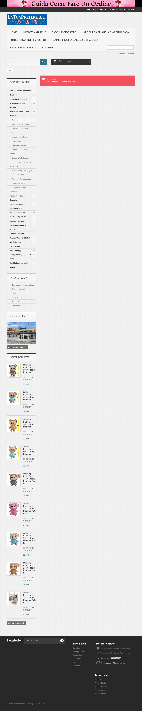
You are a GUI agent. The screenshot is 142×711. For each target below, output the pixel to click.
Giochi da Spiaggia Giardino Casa (106, 32)
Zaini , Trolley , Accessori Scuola (75, 39)
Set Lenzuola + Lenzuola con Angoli (20, 164)
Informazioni (19, 277)
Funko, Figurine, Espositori (28, 39)
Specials (76, 648)
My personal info (102, 690)
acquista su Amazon (18, 99)
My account (101, 675)
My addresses (101, 687)
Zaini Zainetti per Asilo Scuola (19, 265)
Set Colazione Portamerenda (15, 244)
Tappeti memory (17, 175)
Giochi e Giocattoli (65, 32)
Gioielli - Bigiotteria (18, 217)
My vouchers (100, 694)
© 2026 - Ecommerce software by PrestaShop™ (26, 704)
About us (15, 301)
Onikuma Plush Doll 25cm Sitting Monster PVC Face (29, 478)
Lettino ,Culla (16, 141)
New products (19, 357)
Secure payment (18, 289)
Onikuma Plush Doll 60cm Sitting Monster (29, 368)
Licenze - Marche (34, 32)
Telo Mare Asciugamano (21, 179)
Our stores (15, 305)
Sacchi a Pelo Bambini (20, 158)
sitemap (130, 53)
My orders (99, 679)
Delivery (14, 293)
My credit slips (101, 683)
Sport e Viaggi (15, 250)
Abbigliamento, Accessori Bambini (20, 93)
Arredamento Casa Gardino (17, 105)
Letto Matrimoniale (18, 145)
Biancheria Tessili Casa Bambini (31, 47)
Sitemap (76, 666)
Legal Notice (16, 297)
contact (122, 53)
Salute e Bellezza (17, 234)
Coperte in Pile (17, 120)
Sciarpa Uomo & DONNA (20, 238)
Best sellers (78, 655)
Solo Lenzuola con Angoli (21, 171)
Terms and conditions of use (22, 285)
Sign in (131, 9)
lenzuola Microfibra (19, 137)
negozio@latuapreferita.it (116, 663)
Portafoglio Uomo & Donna (18, 227)
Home (13, 32)
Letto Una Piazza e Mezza (18, 152)
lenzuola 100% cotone (20, 124)
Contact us (89, 9)
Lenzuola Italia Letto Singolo (19, 131)
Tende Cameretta (18, 183)
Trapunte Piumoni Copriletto (18, 190)
